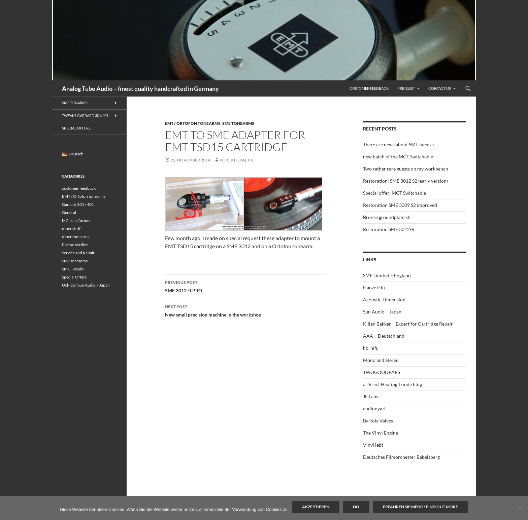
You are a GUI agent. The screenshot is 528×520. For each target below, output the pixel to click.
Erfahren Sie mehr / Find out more (420, 506)
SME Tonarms (75, 103)
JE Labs (370, 396)
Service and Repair (78, 252)
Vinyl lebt (373, 445)
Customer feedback (369, 88)
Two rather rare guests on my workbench (405, 169)
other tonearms (75, 236)
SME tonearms (238, 123)
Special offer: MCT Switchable (394, 193)
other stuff (71, 228)
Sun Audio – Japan (382, 311)
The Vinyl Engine (380, 433)
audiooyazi (374, 408)
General (69, 212)
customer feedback (79, 188)
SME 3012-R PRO (245, 285)
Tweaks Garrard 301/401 (85, 115)
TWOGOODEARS (381, 372)
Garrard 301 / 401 (78, 204)
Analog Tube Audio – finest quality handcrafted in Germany (140, 88)
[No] (519, 508)
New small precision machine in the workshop (245, 310)
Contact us (439, 88)
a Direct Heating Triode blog (392, 384)
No (356, 506)
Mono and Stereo (381, 360)
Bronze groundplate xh (386, 217)
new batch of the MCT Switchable (398, 156)
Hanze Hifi (374, 287)
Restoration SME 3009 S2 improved (400, 205)
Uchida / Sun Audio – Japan (86, 285)
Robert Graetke (237, 159)
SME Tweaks (73, 268)
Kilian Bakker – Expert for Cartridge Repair (408, 324)
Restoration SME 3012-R (389, 229)
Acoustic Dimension (384, 299)
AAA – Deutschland (383, 336)
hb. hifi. (370, 348)
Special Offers (76, 128)
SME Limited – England (387, 275)
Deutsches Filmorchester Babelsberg (401, 457)
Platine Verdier (75, 244)
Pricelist (406, 88)
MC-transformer (76, 220)
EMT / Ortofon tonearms (193, 123)
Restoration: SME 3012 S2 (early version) (405, 181)
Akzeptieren (315, 506)
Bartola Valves (378, 420)
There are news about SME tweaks (398, 144)
